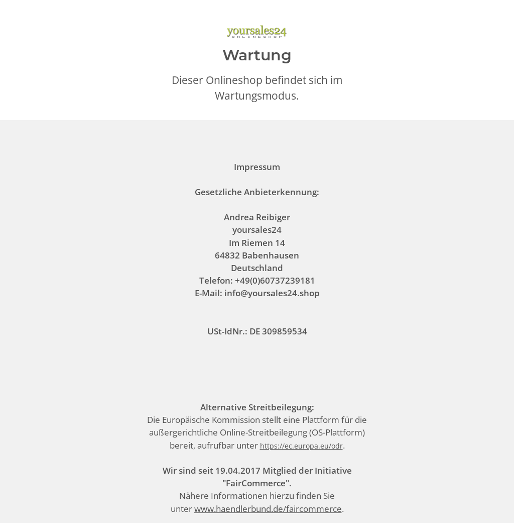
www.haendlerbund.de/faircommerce (268, 508)
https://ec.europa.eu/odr (301, 446)
